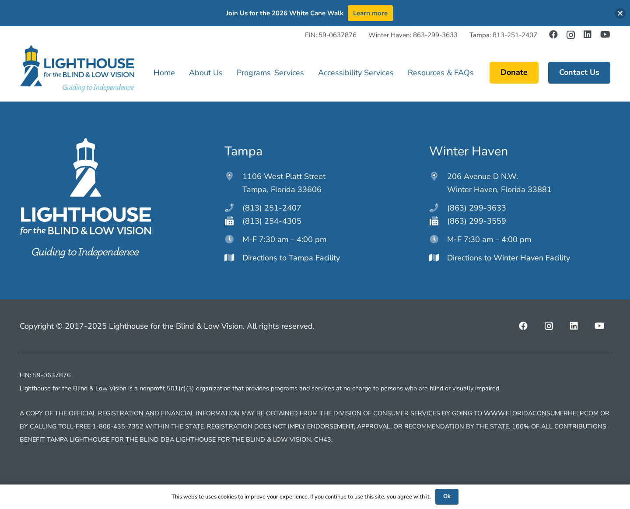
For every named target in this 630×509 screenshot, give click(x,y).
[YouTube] (605, 34)
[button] (620, 13)
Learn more (370, 13)
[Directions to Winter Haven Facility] (438, 257)
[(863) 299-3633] (438, 208)
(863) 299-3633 (476, 208)
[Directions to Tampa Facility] (233, 257)
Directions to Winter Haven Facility (508, 258)
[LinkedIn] (588, 34)
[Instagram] (571, 35)
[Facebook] (553, 34)
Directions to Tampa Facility (291, 258)
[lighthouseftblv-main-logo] (77, 68)
